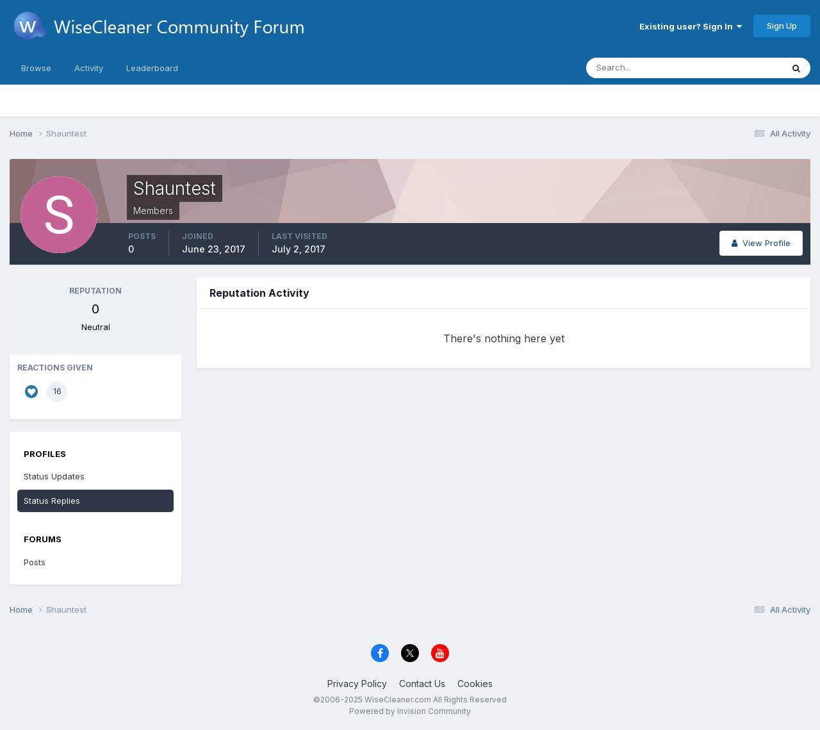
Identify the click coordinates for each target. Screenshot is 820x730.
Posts (34, 562)
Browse (36, 68)
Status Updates (54, 476)
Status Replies (52, 500)
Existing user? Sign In (690, 26)
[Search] (642, 68)
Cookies (475, 683)
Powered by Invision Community (410, 711)
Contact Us (422, 683)
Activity (88, 68)
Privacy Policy (357, 683)
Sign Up (782, 26)
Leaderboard (152, 68)
